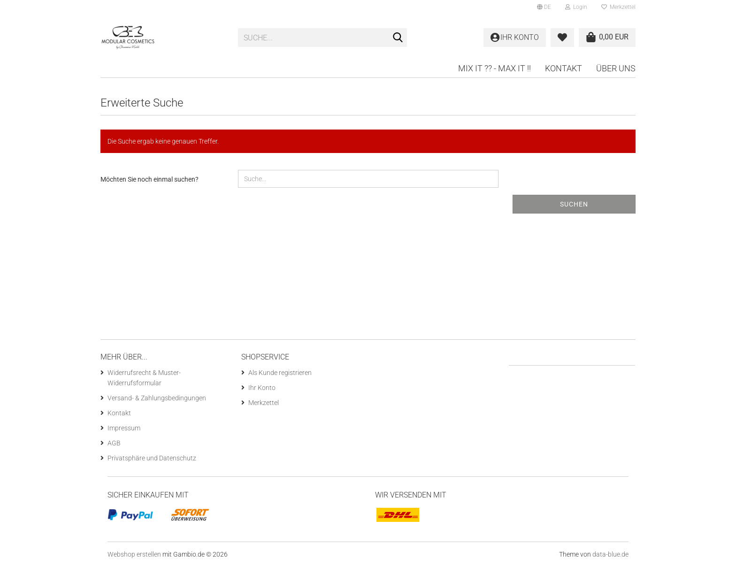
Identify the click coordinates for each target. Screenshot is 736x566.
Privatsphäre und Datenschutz (151, 458)
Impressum (123, 428)
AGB (114, 443)
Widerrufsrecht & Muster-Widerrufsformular (144, 378)
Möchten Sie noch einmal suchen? (149, 179)
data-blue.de (610, 554)
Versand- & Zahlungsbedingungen (156, 398)
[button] (544, 7)
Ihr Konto (262, 387)
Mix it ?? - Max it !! (494, 68)
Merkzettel (618, 7)
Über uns (616, 68)
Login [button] (576, 7)
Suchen (574, 204)
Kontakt (563, 68)
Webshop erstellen (134, 554)
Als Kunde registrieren (280, 372)
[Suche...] (398, 38)
